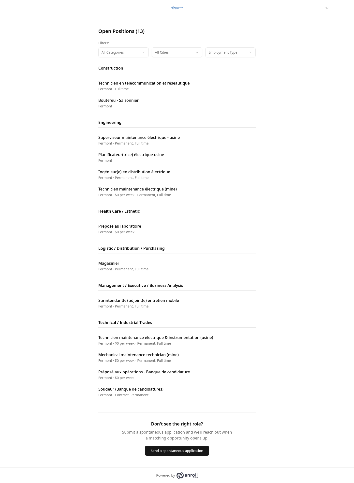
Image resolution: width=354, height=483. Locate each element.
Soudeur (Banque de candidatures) (130, 389)
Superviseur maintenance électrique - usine (139, 137)
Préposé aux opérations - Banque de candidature (144, 372)
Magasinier (108, 263)
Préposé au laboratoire (119, 226)
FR (326, 7)
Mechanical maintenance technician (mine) (138, 354)
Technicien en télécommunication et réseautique (144, 83)
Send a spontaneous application (177, 450)
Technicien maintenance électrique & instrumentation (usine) (155, 337)
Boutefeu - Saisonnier (118, 100)
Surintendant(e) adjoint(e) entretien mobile (138, 300)
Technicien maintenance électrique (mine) (137, 189)
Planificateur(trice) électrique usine (131, 154)
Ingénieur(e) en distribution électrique (134, 172)
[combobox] (123, 52)
